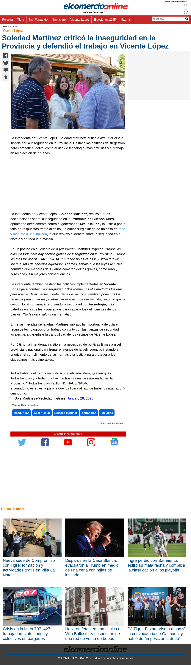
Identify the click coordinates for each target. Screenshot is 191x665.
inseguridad (21, 412)
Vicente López (79, 19)
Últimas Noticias (12, 509)
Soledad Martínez (65, 412)
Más (125, 19)
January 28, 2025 (80, 398)
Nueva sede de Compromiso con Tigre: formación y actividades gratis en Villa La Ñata (29, 567)
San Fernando (38, 19)
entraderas (89, 412)
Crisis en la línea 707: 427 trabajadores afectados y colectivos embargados (26, 634)
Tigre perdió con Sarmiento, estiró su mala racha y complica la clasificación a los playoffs (156, 565)
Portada (7, 19)
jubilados (107, 412)
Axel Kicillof (42, 412)
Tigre (20, 19)
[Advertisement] (66, 184)
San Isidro (59, 19)
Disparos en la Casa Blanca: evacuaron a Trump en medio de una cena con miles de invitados (92, 567)
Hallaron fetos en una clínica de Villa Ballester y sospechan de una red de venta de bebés (94, 634)
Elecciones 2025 (105, 19)
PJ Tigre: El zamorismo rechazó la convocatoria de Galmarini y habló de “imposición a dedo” (157, 634)
